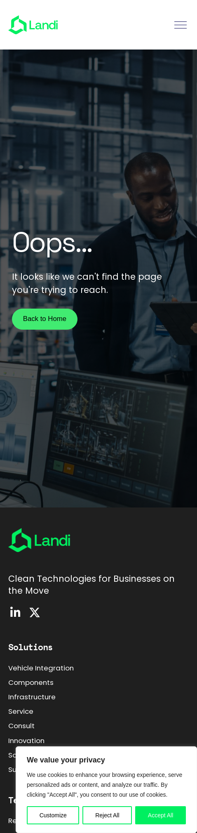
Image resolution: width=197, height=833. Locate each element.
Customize (53, 815)
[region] (106, 789)
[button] (180, 25)
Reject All (107, 815)
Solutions (30, 647)
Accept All (160, 815)
